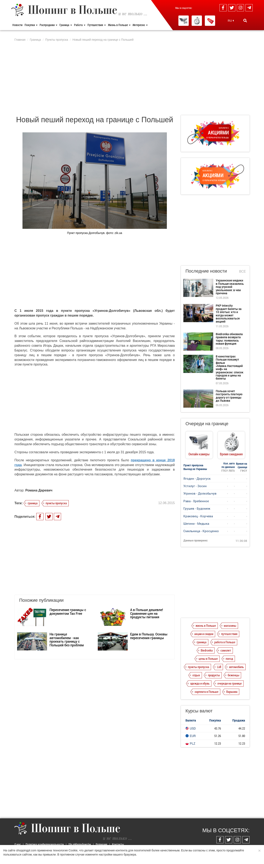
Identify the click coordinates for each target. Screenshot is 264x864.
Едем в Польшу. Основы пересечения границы (148, 636)
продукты (214, 675)
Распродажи (48, 25)
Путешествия (96, 25)
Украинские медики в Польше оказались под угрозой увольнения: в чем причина (230, 286)
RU (231, 20)
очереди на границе (229, 683)
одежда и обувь (200, 683)
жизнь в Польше (206, 625)
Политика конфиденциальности (45, 844)
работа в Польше (224, 642)
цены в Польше (208, 658)
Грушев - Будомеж (196, 508)
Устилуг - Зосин (195, 486)
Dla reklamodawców (79, 844)
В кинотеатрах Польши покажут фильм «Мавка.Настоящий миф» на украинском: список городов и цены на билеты (229, 367)
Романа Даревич (38, 490)
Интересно (140, 25)
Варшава (231, 692)
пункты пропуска (56, 503)
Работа (79, 25)
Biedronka (207, 650)
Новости (17, 25)
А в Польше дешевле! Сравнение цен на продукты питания (146, 613)
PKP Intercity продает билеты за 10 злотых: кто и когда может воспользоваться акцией (229, 313)
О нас (17, 844)
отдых (196, 675)
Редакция (101, 844)
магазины (230, 625)
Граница (65, 25)
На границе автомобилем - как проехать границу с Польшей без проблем (67, 639)
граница (33, 503)
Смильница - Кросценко (201, 531)
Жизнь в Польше (119, 25)
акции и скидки (203, 634)
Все (242, 271)
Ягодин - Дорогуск (197, 478)
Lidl (219, 667)
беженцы (233, 675)
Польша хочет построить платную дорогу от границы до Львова (229, 395)
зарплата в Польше (206, 692)
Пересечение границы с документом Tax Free (68, 612)
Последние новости (206, 271)
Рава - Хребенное (196, 501)
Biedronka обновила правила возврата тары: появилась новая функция (229, 338)
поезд (229, 658)
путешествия (229, 634)
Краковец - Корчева (198, 516)
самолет (225, 650)
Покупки (31, 25)
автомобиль (236, 667)
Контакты (118, 844)
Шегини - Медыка (196, 523)
